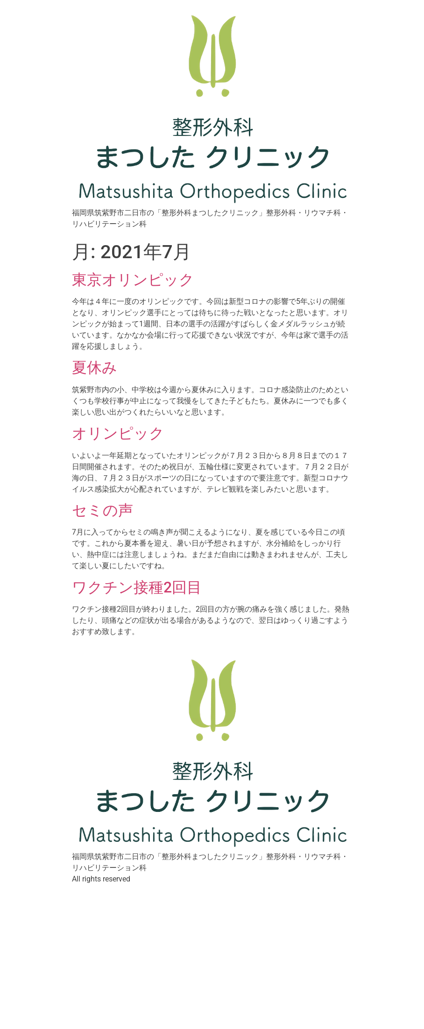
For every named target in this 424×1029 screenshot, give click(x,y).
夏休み (94, 367)
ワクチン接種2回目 (137, 587)
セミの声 (102, 510)
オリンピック (118, 433)
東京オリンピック (133, 280)
